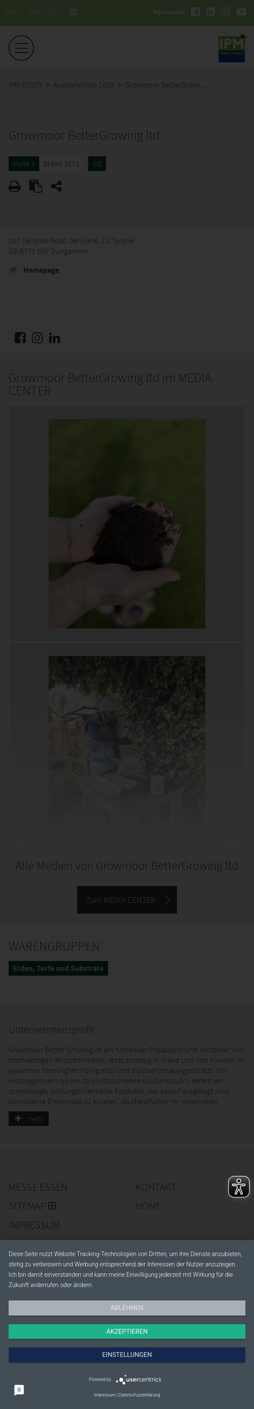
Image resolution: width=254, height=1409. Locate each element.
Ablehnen (127, 1308)
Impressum (104, 1395)
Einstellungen (127, 1355)
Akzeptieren (127, 1331)
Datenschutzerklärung (139, 1395)
